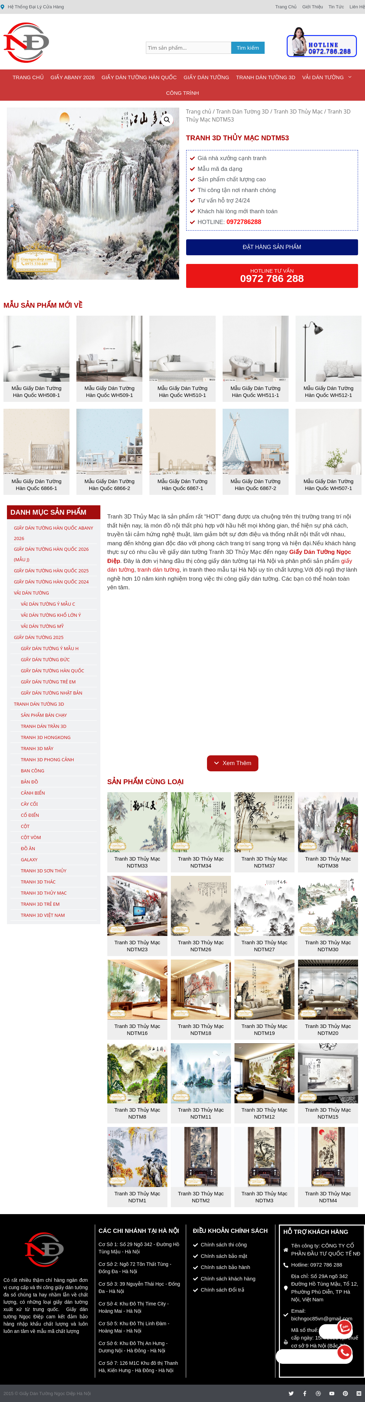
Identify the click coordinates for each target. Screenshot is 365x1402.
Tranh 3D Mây (37, 748)
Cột (25, 826)
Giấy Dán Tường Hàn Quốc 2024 (51, 582)
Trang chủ (198, 111)
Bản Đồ (29, 782)
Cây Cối (29, 804)
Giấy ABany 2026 (73, 77)
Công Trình (182, 93)
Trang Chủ (28, 77)
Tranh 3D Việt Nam (43, 915)
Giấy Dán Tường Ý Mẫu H (49, 648)
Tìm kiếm (248, 47)
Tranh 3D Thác (38, 882)
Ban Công (32, 771)
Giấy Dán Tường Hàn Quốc (139, 77)
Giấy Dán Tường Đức (45, 659)
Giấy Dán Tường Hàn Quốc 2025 (51, 570)
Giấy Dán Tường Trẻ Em (48, 682)
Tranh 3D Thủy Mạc (298, 111)
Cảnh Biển (33, 793)
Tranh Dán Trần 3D (43, 726)
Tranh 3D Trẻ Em (40, 904)
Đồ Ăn (28, 848)
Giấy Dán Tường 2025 (39, 637)
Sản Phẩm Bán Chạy (44, 715)
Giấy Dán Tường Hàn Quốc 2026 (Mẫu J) (51, 554)
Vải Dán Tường (329, 77)
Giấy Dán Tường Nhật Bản (51, 693)
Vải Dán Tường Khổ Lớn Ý (51, 615)
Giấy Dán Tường (206, 77)
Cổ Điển (30, 815)
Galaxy (29, 859)
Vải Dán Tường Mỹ (42, 626)
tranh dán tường (159, 569)
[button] (167, 120)
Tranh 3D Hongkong (45, 737)
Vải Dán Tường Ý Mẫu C (48, 604)
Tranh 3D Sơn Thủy (43, 871)
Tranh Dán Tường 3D (265, 77)
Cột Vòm (31, 837)
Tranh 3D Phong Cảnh (47, 759)
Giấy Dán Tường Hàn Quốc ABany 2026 (53, 533)
